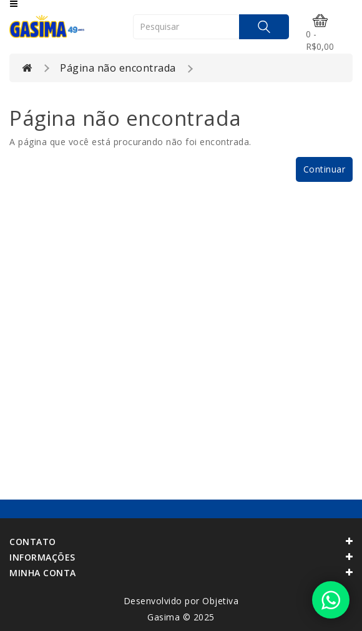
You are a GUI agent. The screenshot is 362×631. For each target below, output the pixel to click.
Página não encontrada (118, 68)
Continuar (324, 169)
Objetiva (220, 601)
